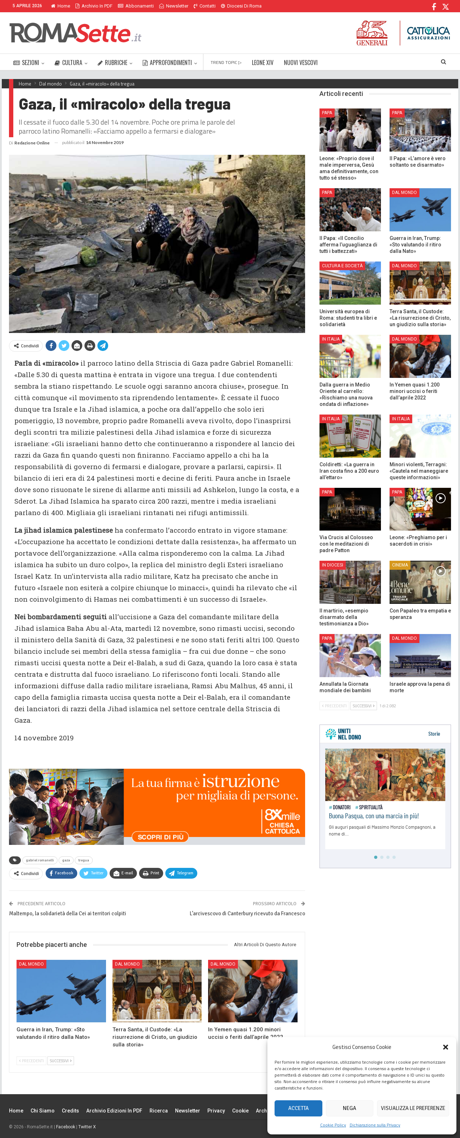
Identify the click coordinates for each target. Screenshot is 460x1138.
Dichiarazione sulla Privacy (375, 1124)
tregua (83, 860)
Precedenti (31, 1061)
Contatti (205, 6)
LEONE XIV (262, 62)
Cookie (240, 1111)
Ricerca (159, 1111)
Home (60, 6)
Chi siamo (43, 1111)
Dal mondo (31, 964)
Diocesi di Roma (241, 6)
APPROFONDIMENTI (167, 62)
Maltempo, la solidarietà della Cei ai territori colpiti (67, 913)
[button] (445, 1047)
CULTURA (68, 62)
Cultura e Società (342, 265)
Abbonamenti (136, 6)
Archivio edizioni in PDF (114, 1111)
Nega (349, 1108)
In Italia (331, 339)
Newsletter (173, 6)
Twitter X (87, 1126)
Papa (327, 112)
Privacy (216, 1111)
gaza (66, 860)
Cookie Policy (333, 1124)
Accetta (298, 1108)
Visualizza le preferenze (413, 1108)
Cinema (400, 565)
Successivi (61, 1061)
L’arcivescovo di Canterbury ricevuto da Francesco (247, 913)
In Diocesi (332, 565)
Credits (70, 1111)
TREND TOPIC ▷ (226, 62)
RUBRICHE (112, 62)
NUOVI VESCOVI (301, 62)
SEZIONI (26, 62)
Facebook (65, 1126)
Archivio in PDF (93, 6)
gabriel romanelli (40, 860)
